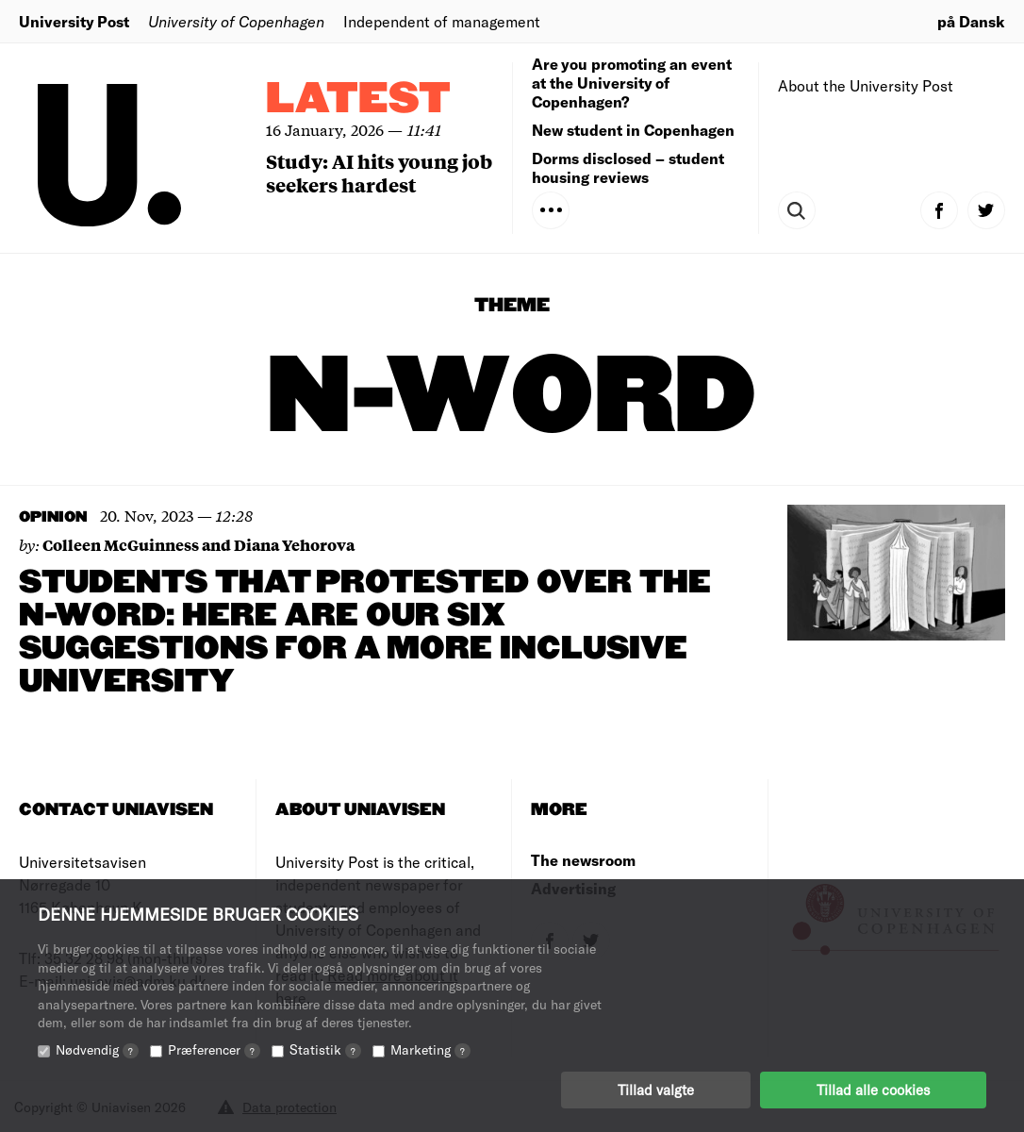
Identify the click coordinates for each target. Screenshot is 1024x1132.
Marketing (430, 1049)
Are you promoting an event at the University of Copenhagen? (632, 82)
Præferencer (214, 1049)
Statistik (325, 1049)
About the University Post (865, 85)
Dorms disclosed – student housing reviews (628, 167)
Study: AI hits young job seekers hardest (379, 172)
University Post (74, 21)
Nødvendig (97, 1049)
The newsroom (583, 860)
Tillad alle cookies (873, 1089)
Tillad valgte (656, 1089)
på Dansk (971, 21)
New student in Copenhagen (633, 130)
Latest (358, 99)
